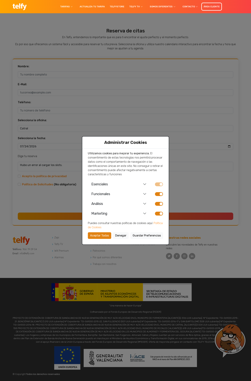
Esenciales (99, 184)
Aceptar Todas (99, 235)
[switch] (159, 194)
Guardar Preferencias (147, 235)
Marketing (99, 213)
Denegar (120, 235)
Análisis (97, 204)
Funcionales (100, 194)
